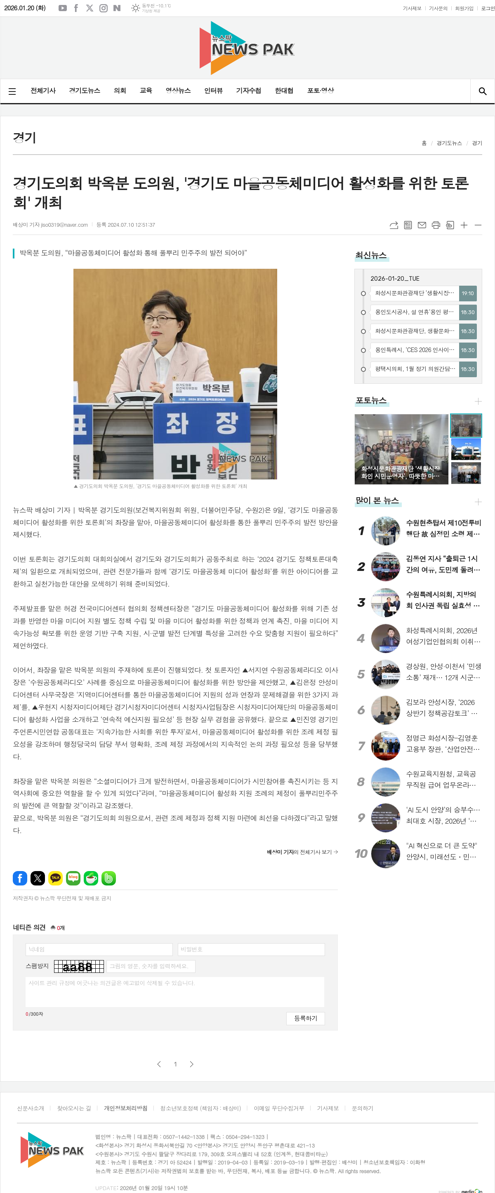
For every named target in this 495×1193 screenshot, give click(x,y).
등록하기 (305, 1018)
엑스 (90, 8)
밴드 (108, 878)
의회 (119, 90)
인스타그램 (103, 8)
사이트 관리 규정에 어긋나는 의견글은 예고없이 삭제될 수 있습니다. (111, 983)
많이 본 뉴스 (376, 500)
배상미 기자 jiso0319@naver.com (50, 224)
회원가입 (464, 8)
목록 (408, 225)
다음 (191, 1064)
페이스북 (76, 8)
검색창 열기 (482, 91)
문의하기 (363, 1108)
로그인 (488, 8)
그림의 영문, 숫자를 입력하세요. (148, 966)
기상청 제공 (151, 11)
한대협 (284, 90)
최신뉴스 (370, 255)
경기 (477, 143)
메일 (422, 225)
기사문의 (438, 8)
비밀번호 (192, 949)
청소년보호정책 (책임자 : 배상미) (200, 1108)
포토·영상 (320, 90)
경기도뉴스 (84, 90)
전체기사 (43, 90)
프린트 (436, 225)
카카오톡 (55, 878)
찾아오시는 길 (74, 1108)
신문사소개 (30, 1108)
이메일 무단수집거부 (279, 1108)
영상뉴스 (178, 90)
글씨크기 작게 (478, 225)
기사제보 (412, 8)
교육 (145, 90)
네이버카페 (91, 878)
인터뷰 (213, 90)
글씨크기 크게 (464, 225)
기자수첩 (248, 90)
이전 (159, 1064)
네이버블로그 (117, 8)
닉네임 (36, 949)
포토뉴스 (370, 400)
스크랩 (450, 225)
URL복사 (394, 225)
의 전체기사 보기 (299, 852)
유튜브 (63, 8)
